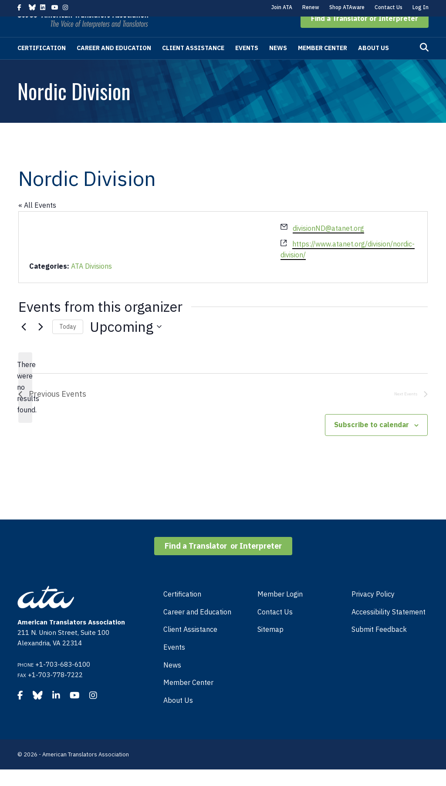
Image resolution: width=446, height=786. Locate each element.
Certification (41, 64)
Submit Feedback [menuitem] (379, 645)
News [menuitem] (172, 681)
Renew (310, 7)
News (278, 64)
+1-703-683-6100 (62, 681)
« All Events (37, 221)
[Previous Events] (23, 343)
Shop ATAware (347, 7)
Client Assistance (193, 64)
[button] (365, 34)
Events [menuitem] (174, 663)
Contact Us (388, 7)
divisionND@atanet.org (328, 244)
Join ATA (281, 7)
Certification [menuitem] (182, 610)
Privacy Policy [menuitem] (373, 610)
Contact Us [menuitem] (275, 628)
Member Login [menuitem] (280, 610)
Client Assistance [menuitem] (190, 645)
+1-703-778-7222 (55, 691)
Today (67, 343)
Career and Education (114, 64)
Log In (420, 7)
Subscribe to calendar (371, 441)
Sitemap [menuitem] (270, 645)
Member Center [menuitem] (188, 699)
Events (246, 64)
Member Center (322, 64)
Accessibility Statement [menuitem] (388, 628)
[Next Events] (40, 343)
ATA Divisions (91, 282)
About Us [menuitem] (178, 716)
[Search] (424, 64)
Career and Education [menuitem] (197, 628)
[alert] (25, 404)
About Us (373, 64)
